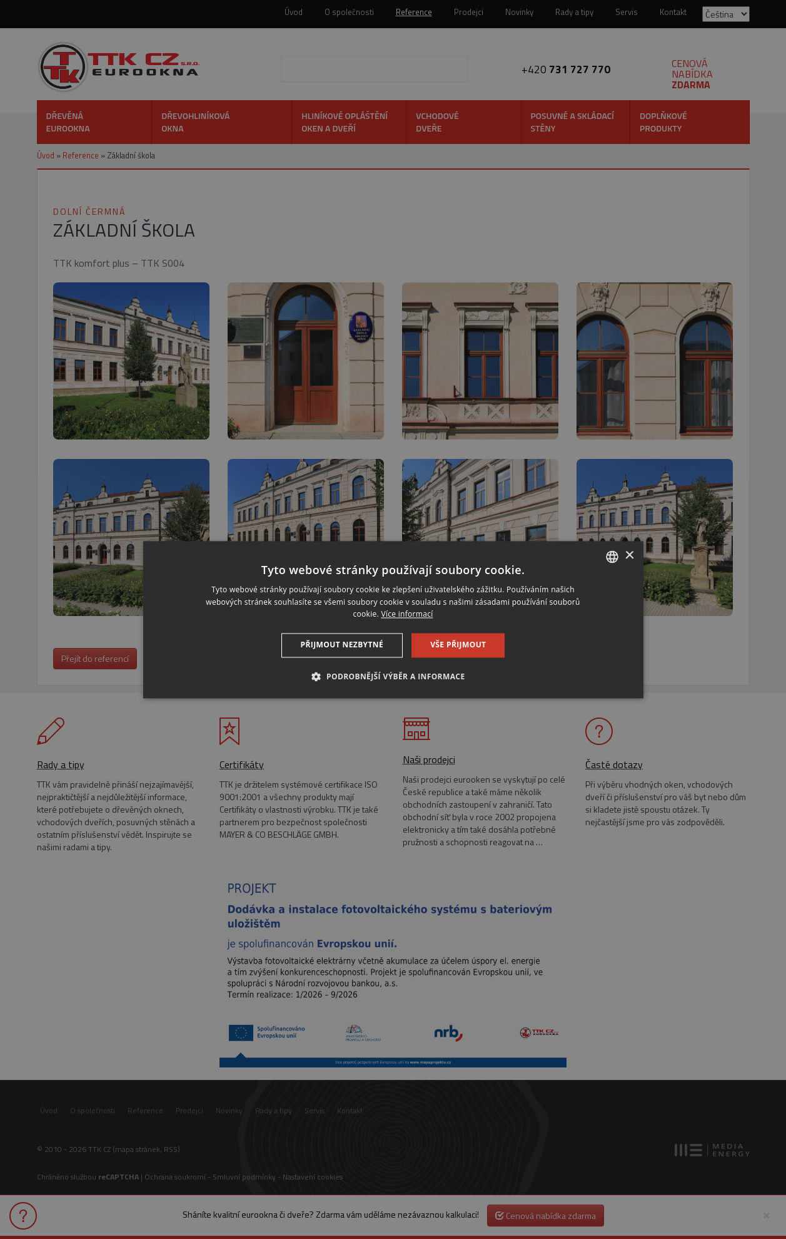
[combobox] (612, 556)
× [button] (629, 555)
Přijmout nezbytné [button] (342, 645)
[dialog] (393, 619)
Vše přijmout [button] (458, 645)
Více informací (407, 614)
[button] (393, 676)
